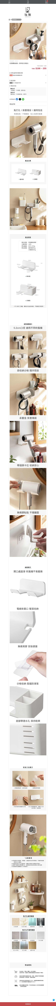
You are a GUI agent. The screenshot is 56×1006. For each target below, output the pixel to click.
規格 (11, 82)
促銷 (11, 75)
